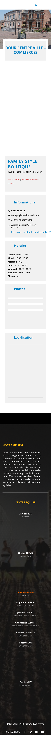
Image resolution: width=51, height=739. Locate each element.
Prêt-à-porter (13, 179)
